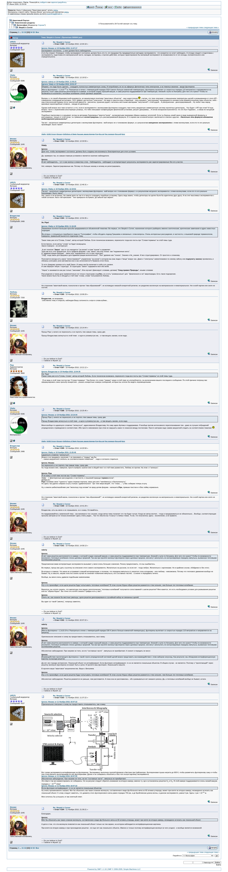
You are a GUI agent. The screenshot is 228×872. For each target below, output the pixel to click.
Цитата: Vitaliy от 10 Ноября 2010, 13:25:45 (58, 452)
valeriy (13, 42)
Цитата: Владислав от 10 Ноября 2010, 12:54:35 (60, 372)
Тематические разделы (25, 23)
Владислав (15, 216)
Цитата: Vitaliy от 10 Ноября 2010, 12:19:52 (58, 189)
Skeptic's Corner (26, 27)
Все (37, 32)
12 (25, 32)
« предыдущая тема (195, 27)
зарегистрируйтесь (58, 2)
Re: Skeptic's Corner (61, 42)
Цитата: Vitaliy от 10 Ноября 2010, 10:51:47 (59, 84)
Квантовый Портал (21, 20)
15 (34, 32)
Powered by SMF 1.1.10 (97, 869)
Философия (22, 25)
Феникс (13, 139)
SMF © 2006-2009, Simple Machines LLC (124, 869)
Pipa (12, 365)
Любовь (13, 292)
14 (31, 32)
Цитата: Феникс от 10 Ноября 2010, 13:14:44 (59, 415)
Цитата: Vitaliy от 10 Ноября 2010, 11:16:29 (58, 226)
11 (23, 32)
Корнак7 (41, 25)
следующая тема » (211, 27)
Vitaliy (12, 75)
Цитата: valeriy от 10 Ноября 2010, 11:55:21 (58, 82)
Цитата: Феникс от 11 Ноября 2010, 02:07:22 (59, 702)
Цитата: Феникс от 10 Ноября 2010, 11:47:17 (59, 48)
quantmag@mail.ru (54, 14)
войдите (43, 2)
